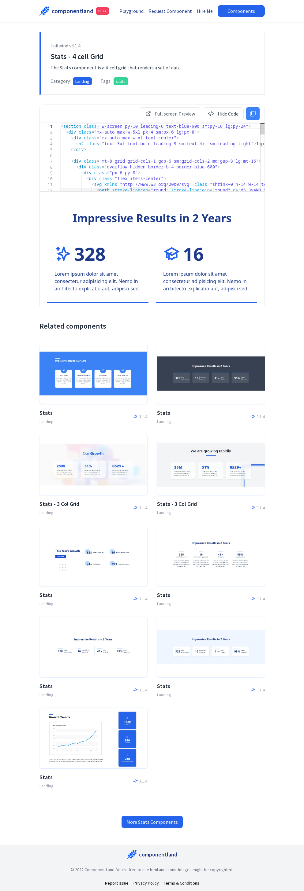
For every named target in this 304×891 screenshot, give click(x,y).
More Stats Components (152, 822)
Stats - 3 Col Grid (59, 503)
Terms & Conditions (181, 883)
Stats (46, 412)
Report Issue (117, 883)
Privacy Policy (146, 883)
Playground (141, 11)
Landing (82, 81)
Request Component (179, 11)
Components (250, 11)
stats (121, 81)
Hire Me (214, 11)
